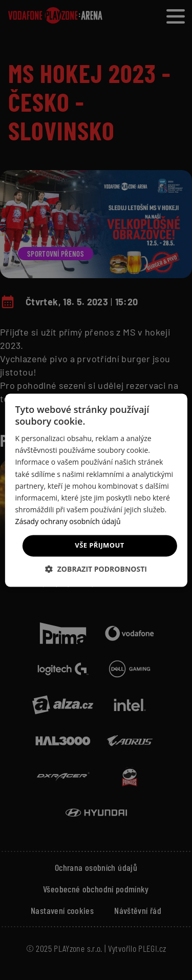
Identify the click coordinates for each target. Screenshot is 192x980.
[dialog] (96, 490)
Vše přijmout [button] (99, 545)
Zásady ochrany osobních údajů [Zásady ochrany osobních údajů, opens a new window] (67, 521)
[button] (96, 569)
